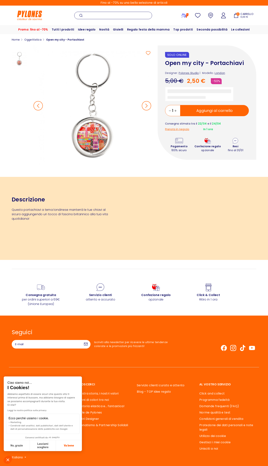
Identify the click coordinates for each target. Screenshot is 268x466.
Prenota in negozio (177, 129)
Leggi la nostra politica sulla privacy (26, 410)
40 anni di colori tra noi (91, 400)
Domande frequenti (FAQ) (219, 406)
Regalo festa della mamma (148, 29)
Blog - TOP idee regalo (154, 391)
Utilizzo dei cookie (212, 436)
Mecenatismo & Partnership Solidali (101, 425)
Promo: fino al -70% (33, 29)
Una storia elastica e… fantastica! (99, 406)
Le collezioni (240, 29)
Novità (104, 29)
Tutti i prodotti (63, 29)
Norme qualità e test (214, 412)
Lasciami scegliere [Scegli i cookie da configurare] (42, 445)
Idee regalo (87, 29)
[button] (7, 459)
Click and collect (212, 393)
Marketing (15, 422)
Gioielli (118, 29)
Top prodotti (183, 29)
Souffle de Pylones (88, 412)
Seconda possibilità (212, 29)
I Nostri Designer (86, 419)
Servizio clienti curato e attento (161, 385)
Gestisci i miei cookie (215, 442)
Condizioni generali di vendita (221, 419)
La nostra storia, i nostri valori (96, 393)
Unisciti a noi (208, 448)
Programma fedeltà (214, 400)
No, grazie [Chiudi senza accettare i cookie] (16, 445)
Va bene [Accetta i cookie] (68, 445)
